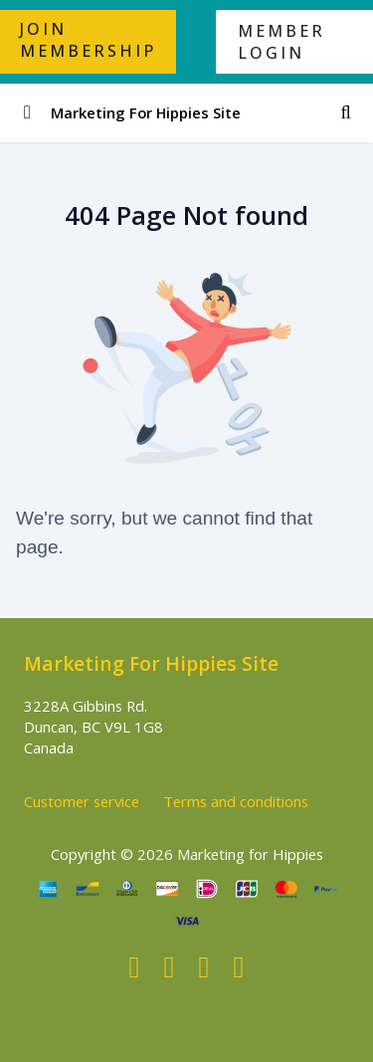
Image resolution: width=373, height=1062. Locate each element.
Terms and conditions (235, 801)
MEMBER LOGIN (281, 42)
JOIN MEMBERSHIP (88, 40)
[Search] (345, 113)
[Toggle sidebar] (27, 113)
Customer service (81, 801)
